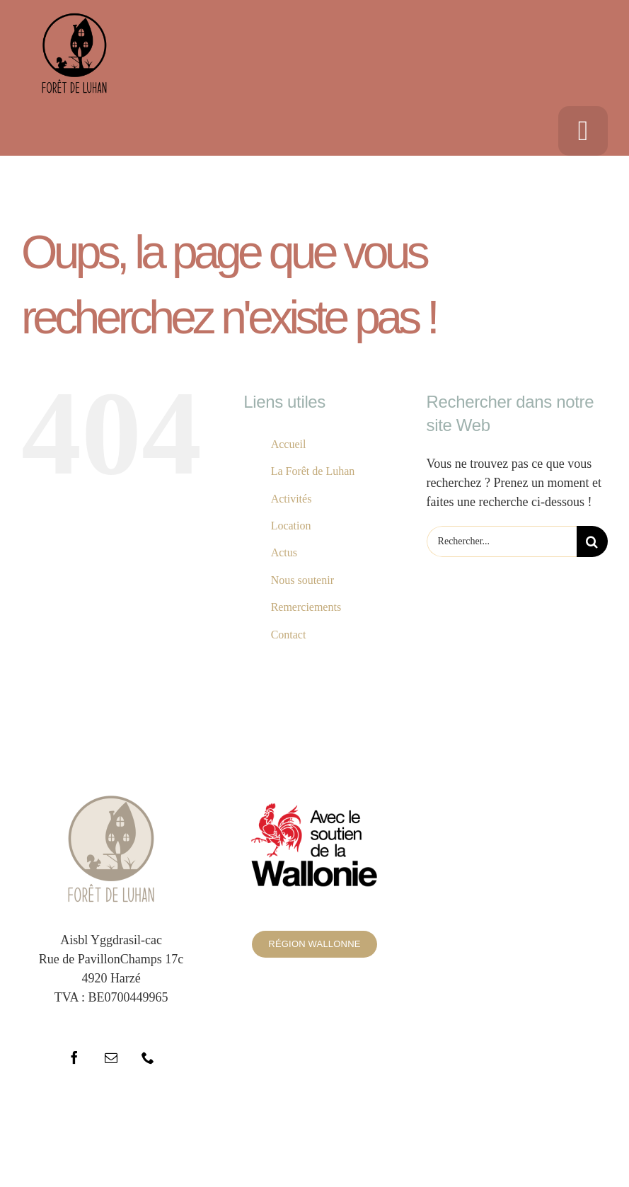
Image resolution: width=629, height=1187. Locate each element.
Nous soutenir (302, 580)
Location (291, 526)
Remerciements (306, 607)
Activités (291, 499)
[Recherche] (592, 541)
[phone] (148, 1057)
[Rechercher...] (502, 541)
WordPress (474, 1137)
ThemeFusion (310, 1137)
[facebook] (74, 1057)
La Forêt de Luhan (313, 471)
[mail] (111, 1057)
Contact (288, 635)
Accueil (288, 444)
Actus (284, 552)
